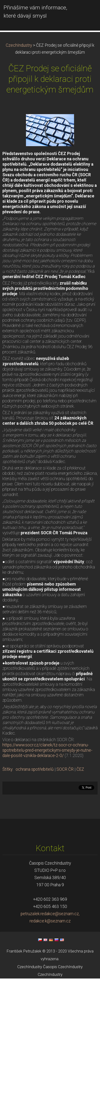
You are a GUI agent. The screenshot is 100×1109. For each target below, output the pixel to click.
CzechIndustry (19, 84)
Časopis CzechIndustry (63, 1006)
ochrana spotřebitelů (35, 808)
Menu (87, 11)
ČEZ (80, 808)
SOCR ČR (65, 808)
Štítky (7, 808)
